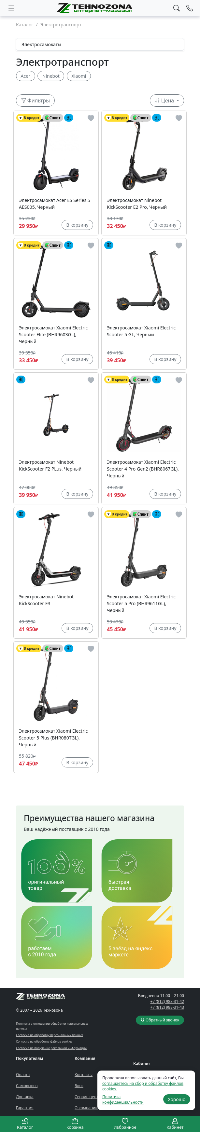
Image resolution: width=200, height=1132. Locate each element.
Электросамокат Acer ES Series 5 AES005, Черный (54, 203)
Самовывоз (26, 1085)
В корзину (77, 225)
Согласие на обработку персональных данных (49, 1035)
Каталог (25, 24)
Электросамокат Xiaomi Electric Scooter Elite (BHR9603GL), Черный (53, 334)
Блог (79, 1085)
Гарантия (25, 1108)
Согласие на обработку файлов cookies (44, 1041)
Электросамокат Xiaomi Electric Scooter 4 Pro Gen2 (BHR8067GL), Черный (143, 469)
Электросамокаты (41, 44)
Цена (165, 100)
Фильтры (35, 100)
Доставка (25, 1096)
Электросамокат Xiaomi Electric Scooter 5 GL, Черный (141, 331)
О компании (86, 1108)
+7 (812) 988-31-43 (167, 1007)
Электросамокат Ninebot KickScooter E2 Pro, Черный (137, 203)
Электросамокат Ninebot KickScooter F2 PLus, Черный (50, 465)
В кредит (28, 117)
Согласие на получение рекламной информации (51, 1048)
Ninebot (51, 76)
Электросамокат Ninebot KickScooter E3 (46, 599)
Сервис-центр (88, 1096)
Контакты (84, 1074)
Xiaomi (79, 76)
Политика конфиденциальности (123, 1099)
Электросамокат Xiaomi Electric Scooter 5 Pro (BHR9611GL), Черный (141, 603)
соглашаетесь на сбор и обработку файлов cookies (142, 1086)
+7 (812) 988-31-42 (167, 1001)
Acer (25, 76)
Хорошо (176, 1099)
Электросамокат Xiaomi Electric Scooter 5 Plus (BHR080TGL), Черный (53, 738)
